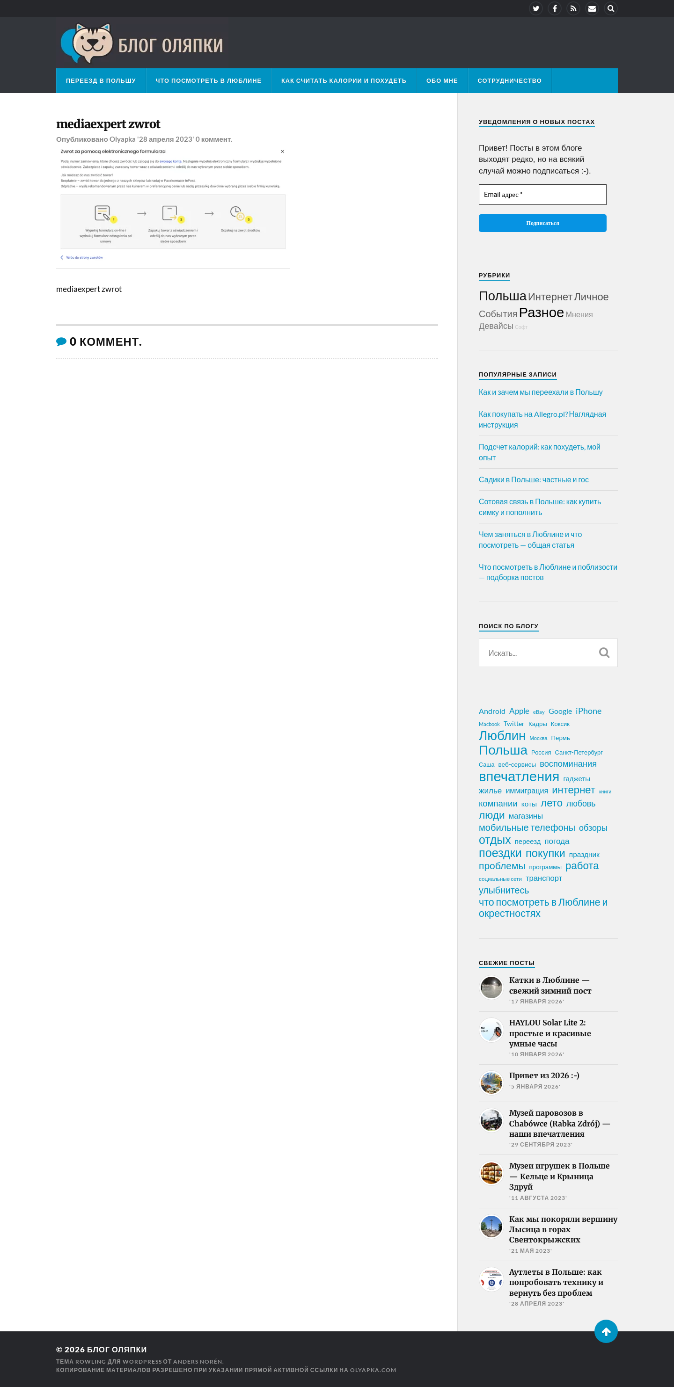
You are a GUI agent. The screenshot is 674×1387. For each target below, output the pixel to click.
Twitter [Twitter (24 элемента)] (514, 723)
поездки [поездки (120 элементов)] (500, 852)
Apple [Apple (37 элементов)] (519, 711)
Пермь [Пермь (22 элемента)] (560, 737)
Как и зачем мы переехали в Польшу (541, 391)
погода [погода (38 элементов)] (556, 841)
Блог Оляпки (118, 1349)
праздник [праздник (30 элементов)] (584, 854)
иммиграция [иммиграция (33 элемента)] (527, 790)
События (498, 313)
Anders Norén (197, 1361)
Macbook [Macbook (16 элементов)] (489, 724)
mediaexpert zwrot (108, 124)
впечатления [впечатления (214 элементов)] (519, 776)
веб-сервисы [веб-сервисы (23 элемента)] (517, 764)
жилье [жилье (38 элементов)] (490, 790)
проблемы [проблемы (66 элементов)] (502, 865)
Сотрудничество (510, 80)
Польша (503, 295)
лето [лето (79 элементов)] (552, 802)
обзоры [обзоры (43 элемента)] (593, 827)
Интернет (550, 296)
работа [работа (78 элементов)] (582, 865)
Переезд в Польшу (101, 80)
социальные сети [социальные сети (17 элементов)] (500, 879)
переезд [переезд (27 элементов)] (528, 841)
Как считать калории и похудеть (344, 80)
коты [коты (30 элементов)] (529, 803)
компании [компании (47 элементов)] (498, 803)
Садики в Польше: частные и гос (534, 479)
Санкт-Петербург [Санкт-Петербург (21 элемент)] (579, 752)
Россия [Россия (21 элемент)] (541, 752)
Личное (591, 296)
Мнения (579, 314)
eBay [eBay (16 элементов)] (539, 712)
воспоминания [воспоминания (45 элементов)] (568, 763)
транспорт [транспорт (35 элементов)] (544, 878)
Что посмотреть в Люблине (209, 80)
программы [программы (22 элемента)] (545, 867)
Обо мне (442, 80)
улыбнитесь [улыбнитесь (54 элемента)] (504, 890)
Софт (521, 327)
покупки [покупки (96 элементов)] (545, 852)
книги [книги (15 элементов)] (605, 791)
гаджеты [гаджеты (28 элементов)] (576, 778)
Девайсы (496, 325)
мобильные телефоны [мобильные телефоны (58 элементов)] (527, 827)
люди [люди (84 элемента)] (492, 815)
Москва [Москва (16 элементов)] (538, 738)
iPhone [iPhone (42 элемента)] (588, 710)
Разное (541, 312)
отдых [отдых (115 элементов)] (495, 839)
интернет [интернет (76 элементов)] (573, 789)
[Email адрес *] (543, 194)
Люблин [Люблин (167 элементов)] (502, 735)
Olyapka (123, 139)
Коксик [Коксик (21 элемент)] (560, 723)
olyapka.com (373, 1369)
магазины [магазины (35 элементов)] (526, 816)
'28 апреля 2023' (165, 139)
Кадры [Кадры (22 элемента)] (537, 723)
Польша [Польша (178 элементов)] (503, 749)
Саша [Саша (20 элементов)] (486, 764)
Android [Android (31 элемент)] (492, 710)
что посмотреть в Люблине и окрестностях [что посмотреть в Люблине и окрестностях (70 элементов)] (543, 907)
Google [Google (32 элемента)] (560, 710)
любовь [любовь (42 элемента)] (580, 803)
